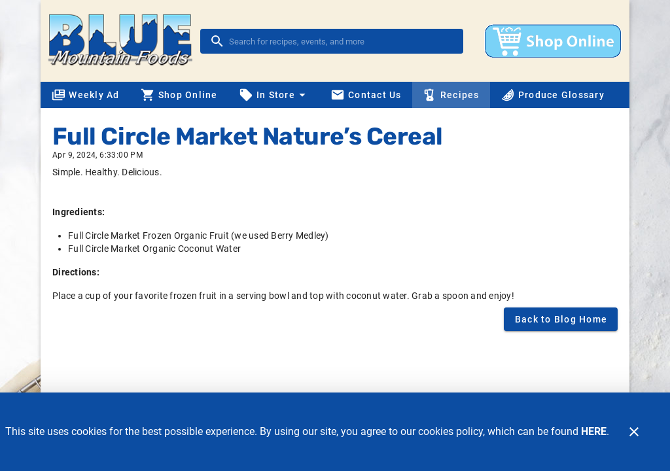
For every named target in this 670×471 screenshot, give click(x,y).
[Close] (634, 432)
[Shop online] (553, 41)
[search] (341, 41)
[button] (274, 95)
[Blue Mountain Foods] (124, 40)
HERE (594, 431)
